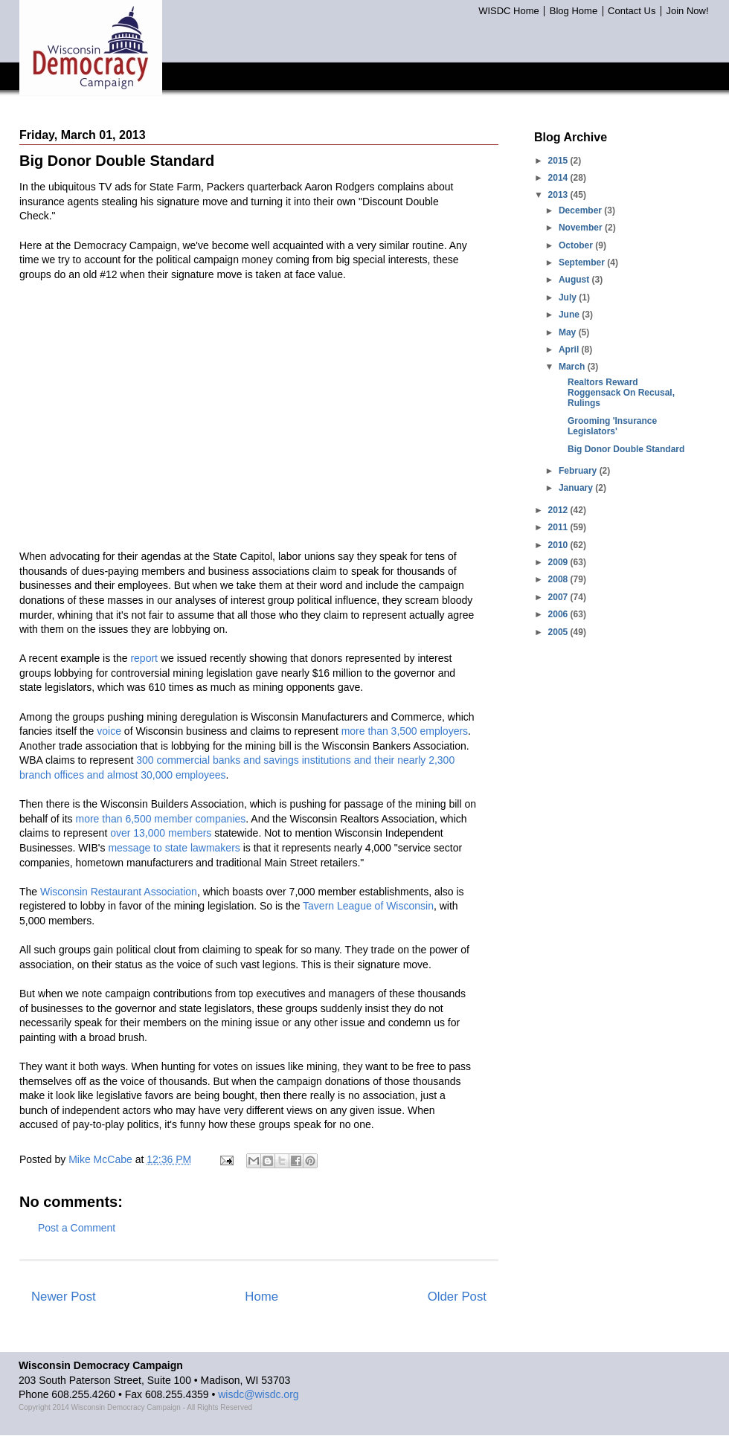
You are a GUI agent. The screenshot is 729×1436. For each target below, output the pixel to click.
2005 (559, 632)
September (583, 262)
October (577, 245)
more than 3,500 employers (404, 731)
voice (109, 731)
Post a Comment (76, 1228)
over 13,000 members (160, 833)
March (573, 366)
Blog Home (573, 11)
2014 (559, 178)
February (579, 471)
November (582, 227)
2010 (559, 545)
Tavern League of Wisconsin (368, 906)
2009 (559, 562)
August (575, 279)
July (569, 297)
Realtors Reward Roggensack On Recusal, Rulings (621, 393)
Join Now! (687, 11)
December (581, 210)
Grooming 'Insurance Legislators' (612, 426)
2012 (559, 510)
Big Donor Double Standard (626, 449)
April (570, 349)
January (577, 488)
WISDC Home (508, 11)
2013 (559, 195)
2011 (559, 527)
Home (261, 1296)
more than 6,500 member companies (161, 819)
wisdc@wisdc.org (258, 1394)
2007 (559, 597)
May (569, 332)
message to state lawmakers (174, 848)
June (570, 314)
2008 (559, 579)
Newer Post (63, 1296)
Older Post (457, 1296)
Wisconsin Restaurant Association (118, 892)
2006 (559, 614)
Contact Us (631, 11)
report (144, 658)
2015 (559, 160)
